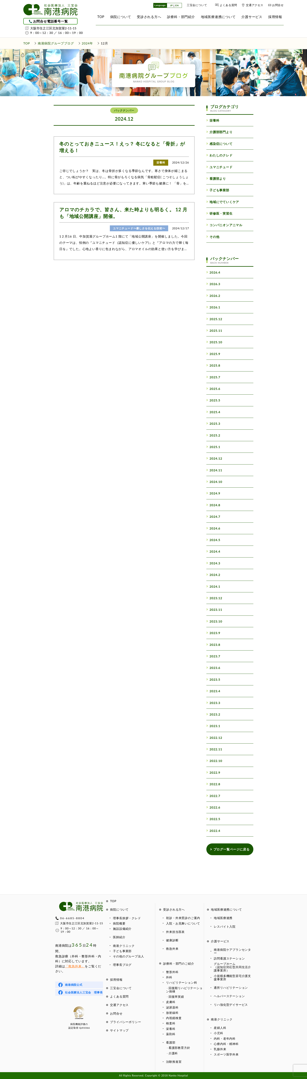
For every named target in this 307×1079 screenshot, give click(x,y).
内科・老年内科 (225, 1038)
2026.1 (213, 307)
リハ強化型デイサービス (231, 1004)
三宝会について (197, 5)
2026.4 (213, 272)
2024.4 (213, 551)
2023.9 (213, 633)
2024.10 (214, 481)
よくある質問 (228, 5)
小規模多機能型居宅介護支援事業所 (232, 977)
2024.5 (213, 540)
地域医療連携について (226, 909)
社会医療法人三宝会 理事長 (84, 992)
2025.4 (213, 412)
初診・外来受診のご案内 (183, 918)
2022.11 (214, 749)
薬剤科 (170, 1034)
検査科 (170, 1023)
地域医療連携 (223, 918)
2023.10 (214, 621)
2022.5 (213, 819)
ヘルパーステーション (229, 996)
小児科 (218, 1033)
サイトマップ (119, 1030)
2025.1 (213, 447)
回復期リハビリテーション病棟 (184, 989)
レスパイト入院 (225, 926)
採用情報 (116, 979)
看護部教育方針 (179, 1047)
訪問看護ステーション (229, 958)
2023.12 (214, 598)
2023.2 (213, 714)
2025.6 (213, 388)
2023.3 (213, 703)
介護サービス (220, 941)
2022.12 (214, 737)
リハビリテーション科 (181, 982)
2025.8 (213, 365)
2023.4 (213, 691)
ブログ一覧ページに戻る (230, 849)
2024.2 (213, 575)
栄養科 (170, 1028)
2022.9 (213, 772)
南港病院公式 (73, 984)
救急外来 (172, 948)
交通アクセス (254, 5)
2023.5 (213, 679)
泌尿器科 (172, 1007)
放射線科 (172, 1012)
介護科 (173, 1053)
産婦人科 (220, 1027)
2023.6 (213, 668)
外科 (169, 977)
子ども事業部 (122, 951)
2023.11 (214, 609)
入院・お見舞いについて (183, 923)
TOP (113, 901)
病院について (119, 909)
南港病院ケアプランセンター (232, 951)
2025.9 (213, 354)
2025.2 (213, 435)
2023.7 (213, 656)
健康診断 (172, 940)
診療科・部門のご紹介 (178, 963)
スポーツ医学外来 (226, 1054)
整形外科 (172, 972)
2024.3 (213, 563)
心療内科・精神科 (226, 1044)
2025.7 (213, 377)
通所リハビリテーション (231, 987)
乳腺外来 (220, 1049)
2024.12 (214, 458)
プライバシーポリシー (125, 1022)
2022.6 (213, 807)
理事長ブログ (122, 964)
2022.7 (213, 796)
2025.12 (214, 319)
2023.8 (213, 644)
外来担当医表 (175, 932)
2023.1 (213, 726)
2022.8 (213, 784)
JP (171, 5)
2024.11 (214, 470)
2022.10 (214, 761)
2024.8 (213, 505)
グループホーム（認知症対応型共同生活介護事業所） (232, 967)
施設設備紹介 (122, 928)
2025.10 (214, 342)
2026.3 (213, 284)
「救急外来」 (75, 966)
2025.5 (213, 400)
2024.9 (213, 493)
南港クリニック (124, 945)
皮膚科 (170, 1002)
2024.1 (213, 586)
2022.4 (213, 830)
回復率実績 (176, 996)
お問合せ (278, 5)
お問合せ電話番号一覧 (50, 21)
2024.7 (213, 516)
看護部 (170, 1042)
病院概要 (119, 923)
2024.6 (213, 528)
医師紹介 (119, 937)
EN (177, 5)
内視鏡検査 (173, 1018)
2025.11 (214, 330)
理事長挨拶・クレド (127, 918)
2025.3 (213, 423)
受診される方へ (174, 909)
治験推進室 (173, 1061)
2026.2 (213, 295)
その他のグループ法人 (128, 956)
